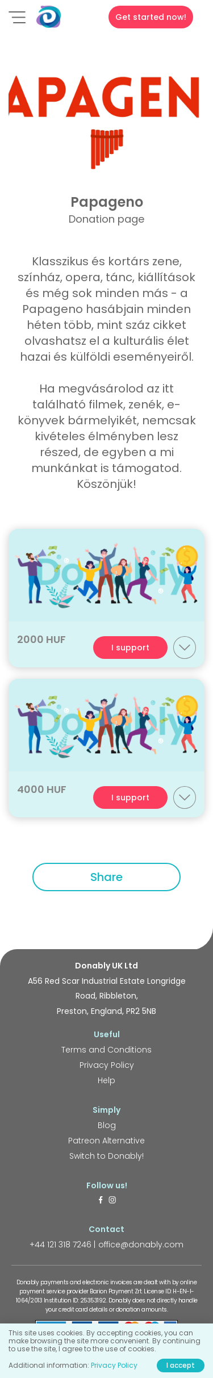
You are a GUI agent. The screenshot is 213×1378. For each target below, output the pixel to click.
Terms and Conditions (106, 1049)
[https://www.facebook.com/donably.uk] (100, 1200)
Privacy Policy (107, 1065)
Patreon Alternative (106, 1140)
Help (106, 1080)
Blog (107, 1125)
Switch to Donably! (106, 1156)
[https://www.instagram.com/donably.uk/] (112, 1200)
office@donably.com (140, 1244)
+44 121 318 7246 (60, 1244)
